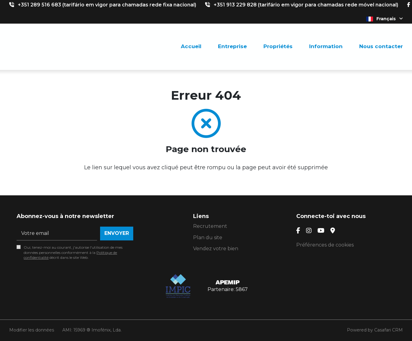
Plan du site (207, 237)
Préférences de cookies (325, 245)
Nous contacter (381, 46)
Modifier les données (31, 330)
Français (384, 18)
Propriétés (278, 46)
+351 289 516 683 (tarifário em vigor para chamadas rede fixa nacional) (107, 5)
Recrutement (210, 226)
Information (326, 46)
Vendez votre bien (215, 248)
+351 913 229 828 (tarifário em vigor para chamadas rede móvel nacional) (306, 5)
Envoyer (116, 233)
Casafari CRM (388, 330)
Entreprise (232, 46)
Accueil (191, 46)
